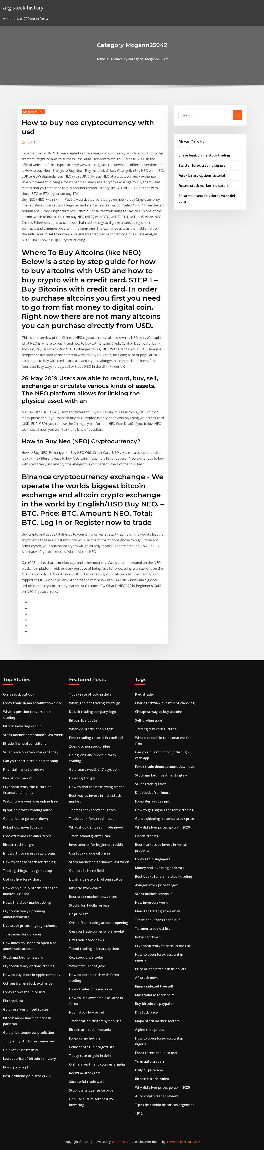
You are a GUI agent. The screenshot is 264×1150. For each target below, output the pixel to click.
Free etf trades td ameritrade (27, 836)
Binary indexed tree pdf (154, 986)
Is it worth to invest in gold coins (29, 853)
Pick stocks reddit (17, 778)
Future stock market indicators (203, 185)
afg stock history (23, 7)
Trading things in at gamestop (27, 870)
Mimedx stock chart (85, 888)
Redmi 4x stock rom (84, 1073)
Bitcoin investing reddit (22, 726)
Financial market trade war (24, 769)
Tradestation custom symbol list (95, 1021)
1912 (139, 1113)
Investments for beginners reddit (96, 844)
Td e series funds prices (22, 934)
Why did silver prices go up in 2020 (162, 827)
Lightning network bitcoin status (95, 879)
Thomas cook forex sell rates (92, 810)
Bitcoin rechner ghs (18, 844)
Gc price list (78, 914)
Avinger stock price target (156, 885)
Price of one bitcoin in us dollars (160, 969)
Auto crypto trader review (156, 1096)
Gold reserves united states (25, 1009)
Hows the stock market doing (27, 902)
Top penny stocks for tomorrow (29, 1041)
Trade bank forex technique (91, 818)
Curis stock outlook (18, 694)
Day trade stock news (86, 940)
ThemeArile (174, 1141)
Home (100, 59)
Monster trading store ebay (157, 911)
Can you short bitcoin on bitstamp (30, 761)
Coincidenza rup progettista (91, 1047)
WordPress (120, 1141)
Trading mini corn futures (155, 729)
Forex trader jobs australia (90, 989)
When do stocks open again (91, 729)
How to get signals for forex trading (164, 810)
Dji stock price (146, 1012)
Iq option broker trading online (28, 810)
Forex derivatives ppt (152, 801)
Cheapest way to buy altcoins (159, 711)
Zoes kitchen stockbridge (89, 746)
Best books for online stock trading (163, 876)
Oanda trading (146, 836)
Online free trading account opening (98, 922)
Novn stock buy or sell (87, 1012)
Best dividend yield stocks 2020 (28, 1076)
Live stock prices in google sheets (30, 925)
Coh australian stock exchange (27, 983)
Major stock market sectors (157, 1021)
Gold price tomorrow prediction (28, 1032)
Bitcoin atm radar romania (90, 1029)
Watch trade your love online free (30, 801)
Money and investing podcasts (159, 867)
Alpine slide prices (149, 1029)
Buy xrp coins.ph (16, 1067)
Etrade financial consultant (24, 743)
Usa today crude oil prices (89, 853)
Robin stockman (148, 937)
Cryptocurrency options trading (28, 966)
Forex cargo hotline (84, 1038)
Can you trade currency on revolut (97, 931)
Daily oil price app (149, 1070)
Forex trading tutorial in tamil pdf (96, 737)
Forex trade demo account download (32, 703)
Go (237, 115)
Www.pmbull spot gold (87, 966)
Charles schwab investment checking (164, 703)
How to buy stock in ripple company (31, 974)
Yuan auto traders (150, 1061)
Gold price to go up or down (25, 818)
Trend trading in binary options (94, 948)
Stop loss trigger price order (92, 1090)
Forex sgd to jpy (82, 778)
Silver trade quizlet (150, 784)
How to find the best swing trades (96, 787)
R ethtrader (144, 694)
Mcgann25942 (33, 112)
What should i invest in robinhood (96, 827)
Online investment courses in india (97, 1064)
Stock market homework (23, 957)
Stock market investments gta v (161, 775)
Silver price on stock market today (30, 752)
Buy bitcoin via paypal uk (154, 1003)
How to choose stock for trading (29, 862)
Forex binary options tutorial (201, 175)
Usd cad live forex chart (22, 879)
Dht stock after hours (152, 792)
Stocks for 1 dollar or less (89, 905)
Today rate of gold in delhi (90, 694)
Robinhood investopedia (22, 827)
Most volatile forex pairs (154, 995)
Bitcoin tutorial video (152, 1078)
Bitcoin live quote (83, 720)
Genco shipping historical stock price (164, 818)
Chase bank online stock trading (204, 155)
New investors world (151, 902)
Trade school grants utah (89, 836)
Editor (33, 142)
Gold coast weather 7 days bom (94, 769)
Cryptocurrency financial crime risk (163, 946)
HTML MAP (192, 1141)
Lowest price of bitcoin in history (29, 1058)
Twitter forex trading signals (201, 165)
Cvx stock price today (86, 957)
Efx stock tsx (13, 1000)
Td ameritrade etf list (152, 928)
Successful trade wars (86, 1081)
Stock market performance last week (33, 735)
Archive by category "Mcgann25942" (140, 59)
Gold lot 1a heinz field (20, 1050)
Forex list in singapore (153, 859)
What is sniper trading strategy (94, 703)
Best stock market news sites (93, 896)
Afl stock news (146, 977)
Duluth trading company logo (92, 711)
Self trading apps (149, 720)
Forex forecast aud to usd (24, 992)
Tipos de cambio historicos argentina (164, 1105)
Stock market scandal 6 (153, 894)
